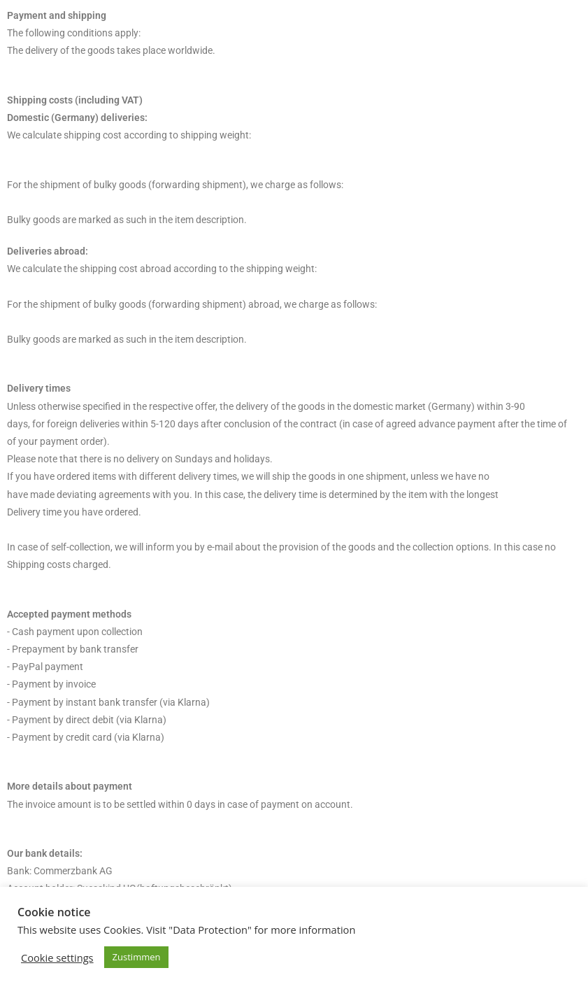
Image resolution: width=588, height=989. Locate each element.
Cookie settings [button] (57, 957)
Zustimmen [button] (137, 957)
